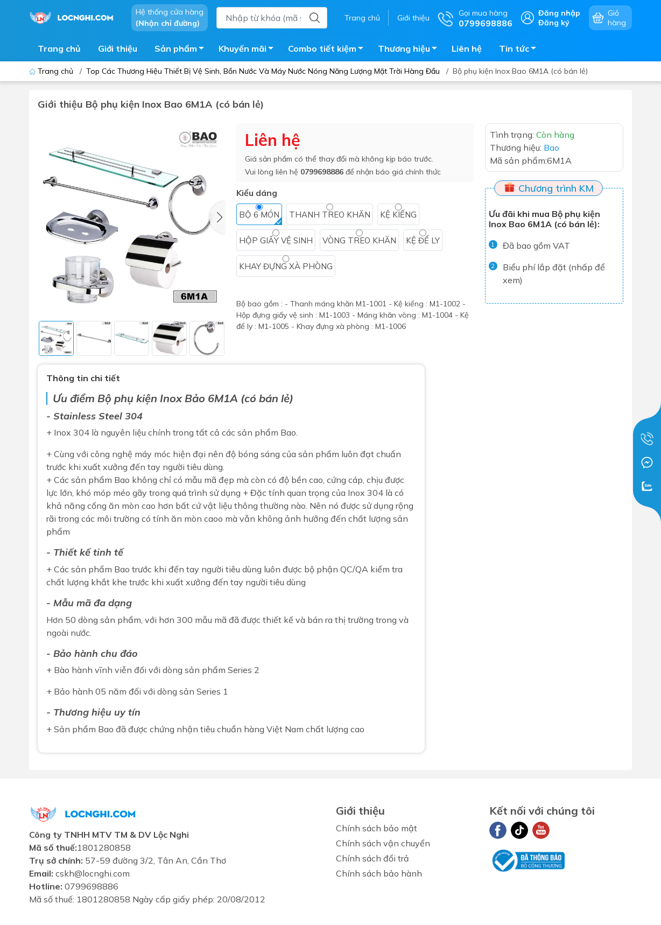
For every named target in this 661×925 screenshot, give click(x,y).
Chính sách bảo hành (379, 873)
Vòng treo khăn (359, 240)
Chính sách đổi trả (372, 858)
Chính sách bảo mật (376, 828)
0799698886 (321, 172)
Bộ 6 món (259, 214)
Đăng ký (553, 22)
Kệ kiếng (398, 214)
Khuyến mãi (249, 50)
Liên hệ (467, 48)
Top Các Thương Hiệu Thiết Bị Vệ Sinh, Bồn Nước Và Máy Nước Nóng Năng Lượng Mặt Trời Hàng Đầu (263, 71)
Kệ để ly (423, 240)
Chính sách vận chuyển (383, 843)
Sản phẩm (182, 50)
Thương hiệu (410, 50)
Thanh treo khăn (329, 214)
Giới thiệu (413, 18)
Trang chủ (362, 18)
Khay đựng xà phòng (286, 266)
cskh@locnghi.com (92, 873)
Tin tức (520, 50)
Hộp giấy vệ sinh (276, 240)
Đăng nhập (559, 13)
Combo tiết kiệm (328, 50)
